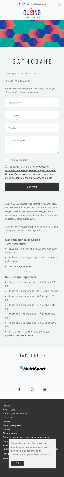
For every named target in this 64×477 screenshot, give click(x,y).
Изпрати (32, 187)
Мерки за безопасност (38, 177)
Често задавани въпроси (15, 413)
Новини (6, 429)
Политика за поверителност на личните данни (26, 437)
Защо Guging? (9, 409)
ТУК (48, 454)
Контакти (7, 417)
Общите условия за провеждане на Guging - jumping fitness (30, 170)
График (6, 421)
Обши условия (10, 433)
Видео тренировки (12, 425)
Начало (6, 405)
